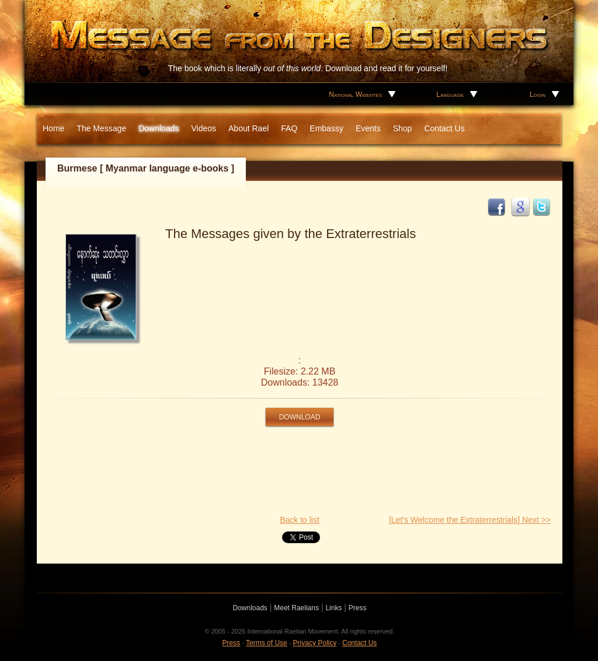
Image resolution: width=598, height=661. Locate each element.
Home (53, 128)
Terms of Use (266, 643)
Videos (203, 128)
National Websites (355, 94)
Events (368, 128)
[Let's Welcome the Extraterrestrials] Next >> (470, 519)
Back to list (299, 519)
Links (333, 608)
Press (358, 608)
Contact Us (444, 128)
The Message (101, 128)
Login (537, 94)
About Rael (248, 128)
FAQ (289, 128)
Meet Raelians (296, 608)
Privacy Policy (315, 643)
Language (450, 94)
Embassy (326, 128)
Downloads (158, 128)
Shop (402, 128)
